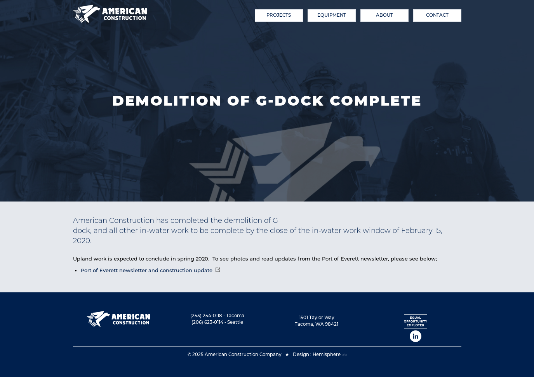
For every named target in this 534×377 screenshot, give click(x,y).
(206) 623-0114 (207, 322)
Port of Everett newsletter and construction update (146, 270)
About (384, 15)
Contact (437, 15)
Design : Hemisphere (317, 354)
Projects (278, 15)
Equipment (331, 15)
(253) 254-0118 (206, 315)
